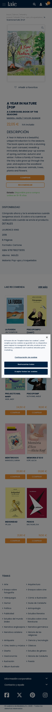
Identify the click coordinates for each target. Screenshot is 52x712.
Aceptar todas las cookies (26, 371)
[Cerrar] (47, 337)
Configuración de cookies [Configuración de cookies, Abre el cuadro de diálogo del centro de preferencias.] (26, 357)
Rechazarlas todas (26, 364)
